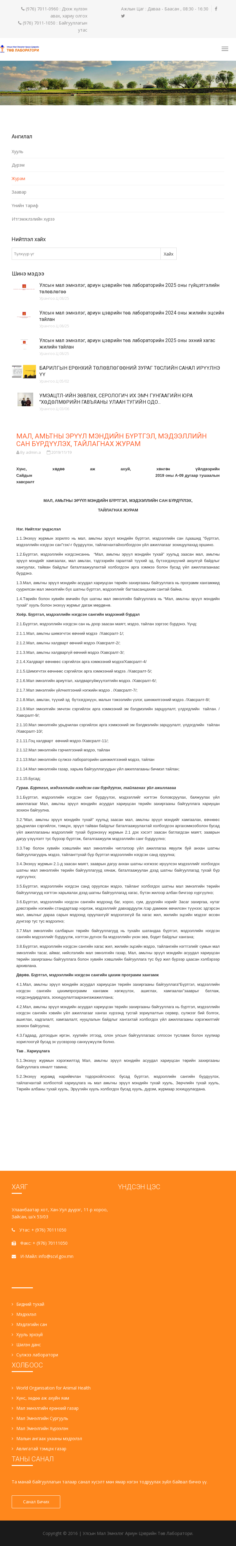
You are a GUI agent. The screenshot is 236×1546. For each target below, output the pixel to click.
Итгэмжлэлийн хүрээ (33, 219)
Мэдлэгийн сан (29, 1324)
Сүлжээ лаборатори (35, 1355)
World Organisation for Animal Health (51, 1388)
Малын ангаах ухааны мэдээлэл (47, 1438)
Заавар (19, 192)
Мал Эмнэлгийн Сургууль (40, 1418)
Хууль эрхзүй (27, 1334)
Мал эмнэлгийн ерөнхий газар (45, 1408)
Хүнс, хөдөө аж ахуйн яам (40, 1398)
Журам (18, 178)
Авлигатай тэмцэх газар (39, 1449)
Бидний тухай (28, 1304)
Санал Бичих (36, 1502)
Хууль (17, 151)
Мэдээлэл (24, 1314)
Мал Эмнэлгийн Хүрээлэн (40, 1428)
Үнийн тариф (25, 205)
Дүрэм (18, 165)
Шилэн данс (26, 1344)
